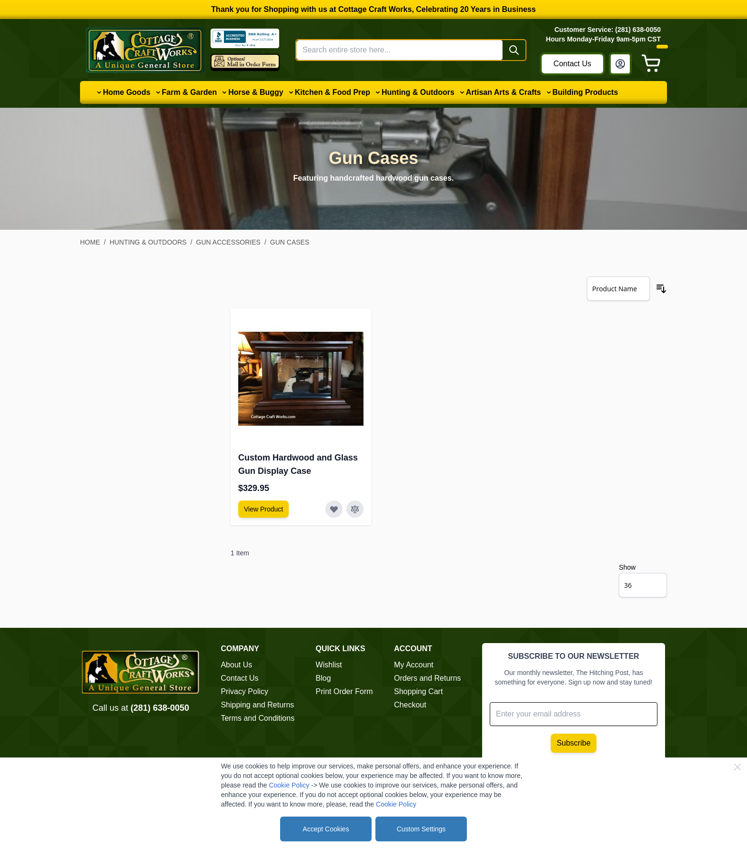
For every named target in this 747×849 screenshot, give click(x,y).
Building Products (585, 92)
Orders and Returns (427, 678)
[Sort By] (618, 288)
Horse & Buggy (255, 92)
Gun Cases (289, 242)
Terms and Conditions (257, 718)
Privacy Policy (244, 691)
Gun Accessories (228, 242)
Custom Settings (421, 829)
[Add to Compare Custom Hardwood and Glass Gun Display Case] (354, 509)
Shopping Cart (418, 691)
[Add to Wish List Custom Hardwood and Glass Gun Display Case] (334, 509)
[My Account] (620, 63)
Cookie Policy (289, 785)
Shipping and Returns (257, 705)
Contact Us (572, 64)
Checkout (410, 705)
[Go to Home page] (145, 50)
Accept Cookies (326, 829)
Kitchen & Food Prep (332, 92)
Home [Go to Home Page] (90, 242)
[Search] (514, 50)
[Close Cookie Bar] (737, 767)
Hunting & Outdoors (418, 92)
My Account (414, 665)
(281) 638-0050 (160, 708)
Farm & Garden (189, 92)
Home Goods (127, 92)
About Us (236, 665)
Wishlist (329, 665)
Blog (323, 678)
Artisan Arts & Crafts (503, 92)
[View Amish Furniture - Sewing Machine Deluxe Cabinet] (263, 509)
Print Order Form (344, 691)
